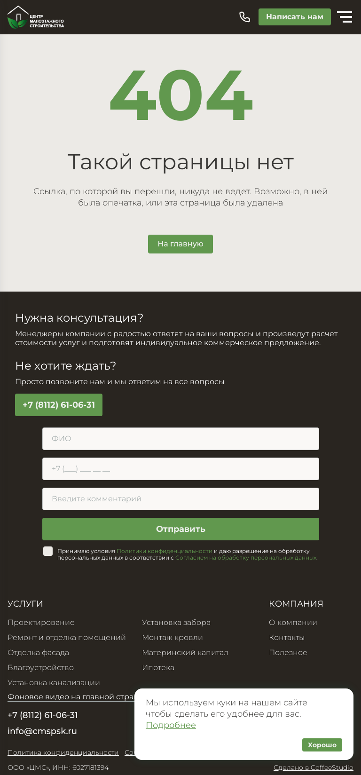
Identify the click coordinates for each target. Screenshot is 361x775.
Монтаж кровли (172, 637)
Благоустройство (41, 667)
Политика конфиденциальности (63, 752)
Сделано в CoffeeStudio (313, 767)
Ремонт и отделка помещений (67, 637)
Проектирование (41, 622)
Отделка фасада (38, 652)
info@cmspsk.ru (42, 731)
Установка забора (176, 622)
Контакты (287, 637)
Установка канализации (54, 682)
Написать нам (294, 16)
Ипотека (158, 667)
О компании (293, 622)
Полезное (288, 652)
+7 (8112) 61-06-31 (59, 405)
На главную (180, 243)
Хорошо (322, 745)
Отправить (180, 529)
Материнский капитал (185, 652)
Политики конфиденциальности (164, 550)
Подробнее (171, 725)
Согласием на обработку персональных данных (245, 557)
